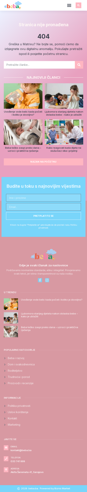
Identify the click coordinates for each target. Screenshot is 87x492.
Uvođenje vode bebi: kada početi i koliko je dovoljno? (23, 113)
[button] (69, 5)
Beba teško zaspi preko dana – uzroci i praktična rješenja (23, 149)
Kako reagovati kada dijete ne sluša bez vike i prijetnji (63, 149)
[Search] (79, 65)
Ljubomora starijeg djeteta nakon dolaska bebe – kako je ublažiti (64, 113)
